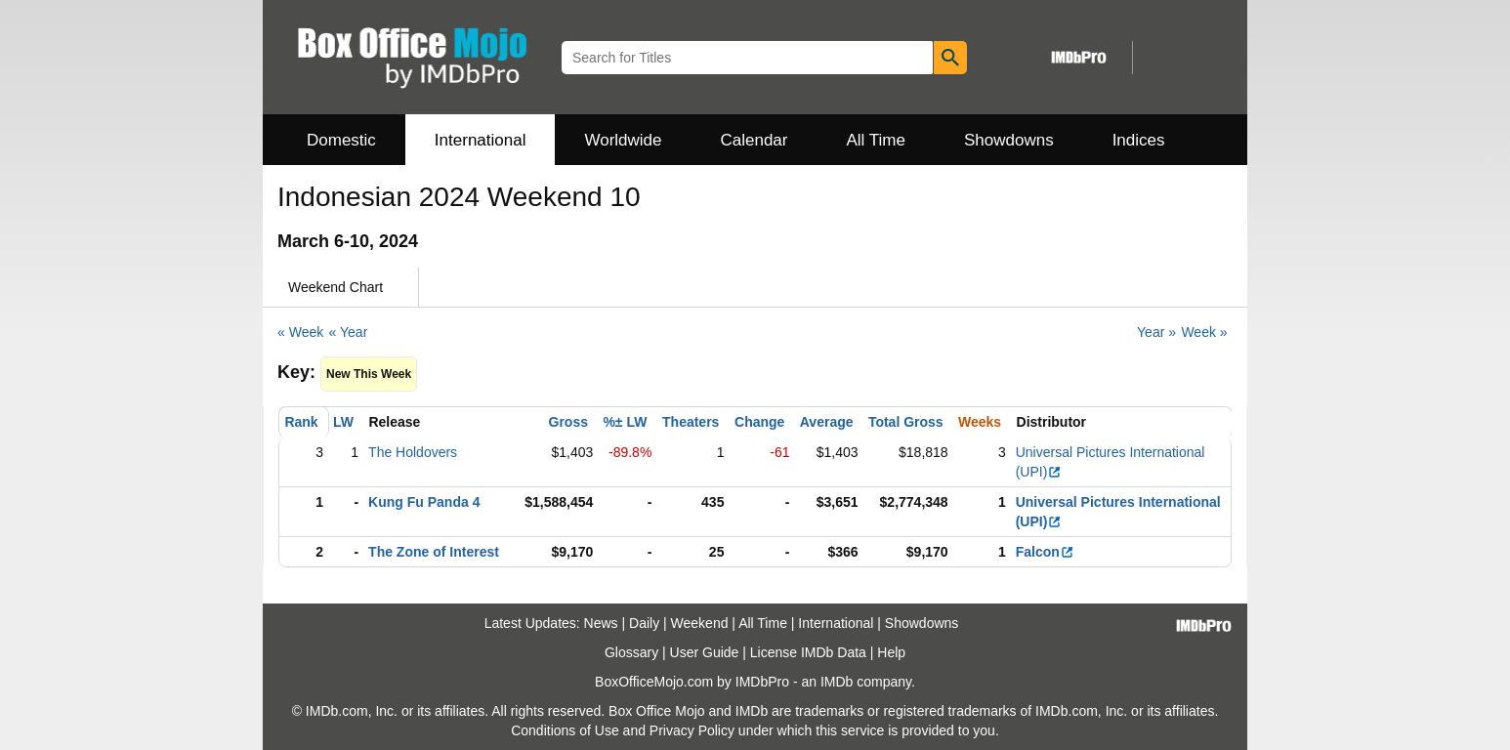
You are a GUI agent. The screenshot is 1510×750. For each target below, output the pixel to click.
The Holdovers (412, 452)
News (601, 623)
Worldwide (622, 140)
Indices (1138, 140)
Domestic (341, 140)
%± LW (625, 422)
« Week (300, 332)
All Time (876, 140)
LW (343, 422)
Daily (644, 623)
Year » (1156, 332)
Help (891, 652)
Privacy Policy (692, 730)
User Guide (704, 652)
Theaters (690, 422)
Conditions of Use (565, 730)
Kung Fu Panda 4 (424, 502)
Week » (1204, 332)
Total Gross (906, 422)
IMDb (836, 681)
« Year (348, 332)
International (480, 140)
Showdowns (1009, 140)
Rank (300, 422)
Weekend (700, 623)
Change (759, 422)
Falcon (1045, 552)
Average (827, 422)
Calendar (754, 140)
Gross (568, 422)
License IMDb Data (808, 652)
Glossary (631, 652)
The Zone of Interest (433, 552)
